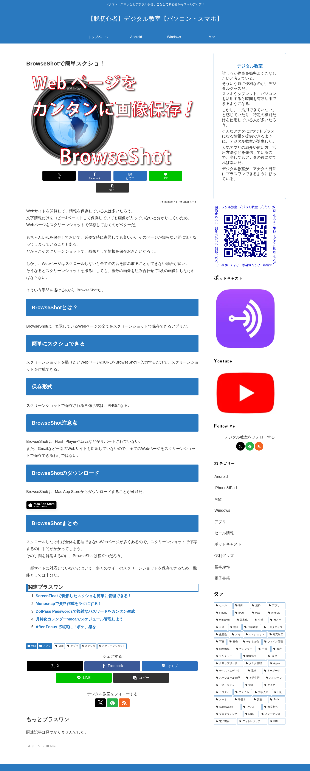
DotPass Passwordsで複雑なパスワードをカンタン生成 (85, 599)
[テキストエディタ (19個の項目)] (229, 671)
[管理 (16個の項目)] (252, 685)
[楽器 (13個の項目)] (259, 699)
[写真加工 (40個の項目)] (276, 634)
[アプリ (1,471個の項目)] (276, 605)
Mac (32, 634)
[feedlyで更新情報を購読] (112, 691)
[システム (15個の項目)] (223, 692)
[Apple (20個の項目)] (276, 663)
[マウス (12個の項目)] (251, 707)
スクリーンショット (112, 634)
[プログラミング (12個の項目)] (228, 714)
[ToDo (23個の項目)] (275, 656)
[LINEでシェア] (147, 176)
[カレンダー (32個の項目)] (245, 649)
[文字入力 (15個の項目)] (262, 692)
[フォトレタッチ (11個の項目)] (252, 721)
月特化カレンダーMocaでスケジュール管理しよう (79, 607)
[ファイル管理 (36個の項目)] (273, 642)
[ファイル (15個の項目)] (242, 692)
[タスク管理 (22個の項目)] (255, 663)
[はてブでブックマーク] (112, 176)
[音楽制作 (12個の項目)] (273, 707)
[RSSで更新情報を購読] (122, 691)
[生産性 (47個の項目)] (221, 634)
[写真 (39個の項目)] (220, 642)
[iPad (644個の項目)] (241, 613)
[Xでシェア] (42, 176)
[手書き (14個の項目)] (242, 699)
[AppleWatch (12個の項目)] (227, 707)
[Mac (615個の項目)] (257, 613)
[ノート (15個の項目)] (223, 699)
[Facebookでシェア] (77, 176)
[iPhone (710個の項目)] (223, 613)
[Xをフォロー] (102, 691)
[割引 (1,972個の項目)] (241, 605)
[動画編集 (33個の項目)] (223, 649)
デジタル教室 (250, 66)
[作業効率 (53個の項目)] (251, 627)
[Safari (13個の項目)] (276, 699)
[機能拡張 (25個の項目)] (253, 656)
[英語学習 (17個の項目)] (253, 678)
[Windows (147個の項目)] (224, 620)
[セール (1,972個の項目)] (223, 605)
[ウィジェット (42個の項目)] (255, 634)
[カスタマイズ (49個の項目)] (273, 627)
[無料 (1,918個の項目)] (258, 605)
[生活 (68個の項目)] (260, 620)
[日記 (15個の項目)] (278, 692)
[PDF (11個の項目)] (276, 721)
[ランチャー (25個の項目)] (227, 656)
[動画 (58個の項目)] (235, 627)
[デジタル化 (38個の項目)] (251, 642)
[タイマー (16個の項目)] (273, 685)
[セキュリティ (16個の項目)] (228, 685)
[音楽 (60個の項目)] (220, 627)
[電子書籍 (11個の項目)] (225, 721)
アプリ (45, 634)
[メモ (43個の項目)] (236, 634)
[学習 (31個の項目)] (264, 649)
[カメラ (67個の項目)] (276, 620)
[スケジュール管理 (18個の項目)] (228, 678)
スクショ (88, 634)
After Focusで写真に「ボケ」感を (66, 615)
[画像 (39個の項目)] (234, 642)
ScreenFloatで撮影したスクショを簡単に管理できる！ (84, 584)
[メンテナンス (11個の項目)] (272, 714)
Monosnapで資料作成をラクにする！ (69, 592)
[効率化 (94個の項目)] (243, 620)
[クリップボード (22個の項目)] (228, 663)
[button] (182, 176)
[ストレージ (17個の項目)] (274, 678)
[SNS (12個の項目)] (251, 714)
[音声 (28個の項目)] (278, 649)
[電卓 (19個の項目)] (253, 671)
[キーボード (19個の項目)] (273, 671)
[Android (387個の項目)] (275, 613)
